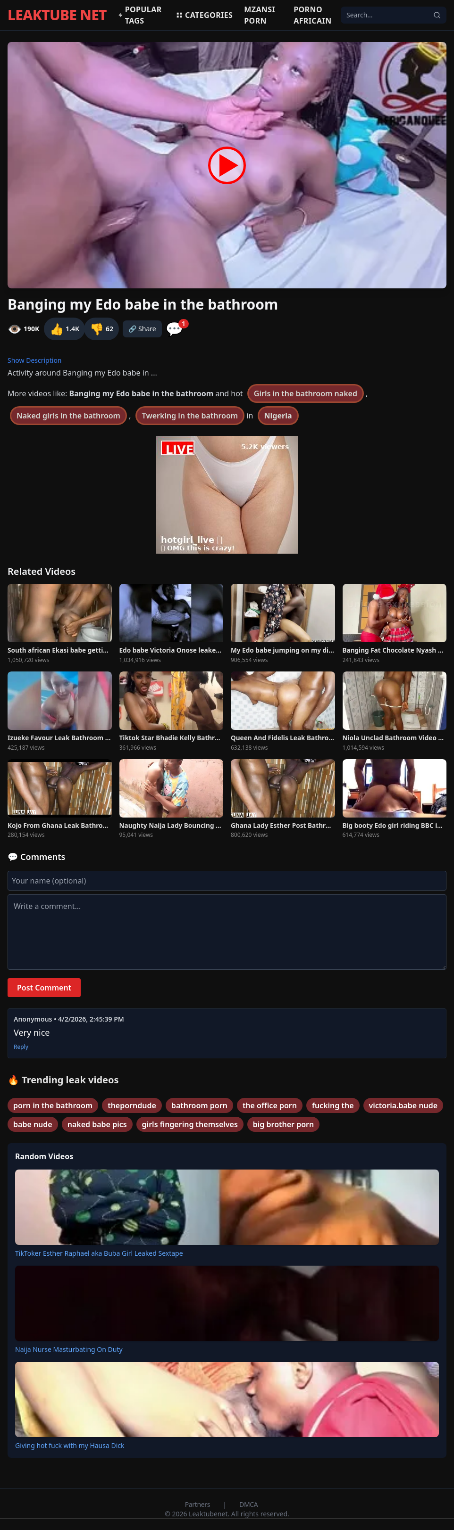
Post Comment (44, 987)
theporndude (132, 1105)
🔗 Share (142, 328)
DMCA (248, 1504)
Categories (204, 15)
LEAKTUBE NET (57, 15)
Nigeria (278, 415)
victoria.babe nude (403, 1105)
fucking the (333, 1105)
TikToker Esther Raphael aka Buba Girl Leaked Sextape (99, 1253)
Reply (21, 1047)
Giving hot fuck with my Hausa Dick (70, 1445)
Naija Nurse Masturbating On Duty (69, 1349)
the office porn (270, 1105)
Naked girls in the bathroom (68, 415)
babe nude (32, 1124)
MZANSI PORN (259, 15)
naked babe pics (97, 1124)
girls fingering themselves (190, 1124)
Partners (198, 1504)
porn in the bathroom (52, 1105)
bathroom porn (199, 1105)
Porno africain (312, 15)
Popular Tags (140, 15)
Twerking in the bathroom (190, 415)
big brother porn (283, 1124)
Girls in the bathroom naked (305, 393)
